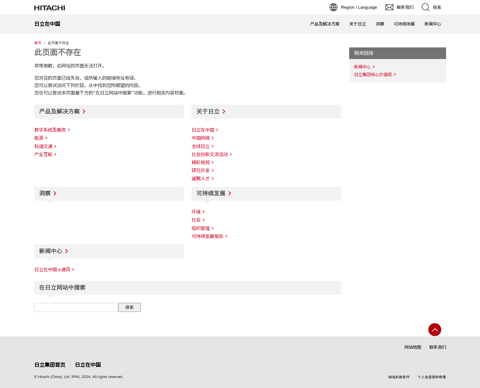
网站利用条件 (399, 377)
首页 (37, 43)
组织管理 (201, 228)
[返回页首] (434, 329)
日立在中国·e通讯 (52, 270)
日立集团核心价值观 (373, 74)
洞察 (380, 23)
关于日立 (357, 23)
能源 (38, 138)
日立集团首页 (49, 365)
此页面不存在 (57, 52)
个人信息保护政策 (432, 377)
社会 (196, 220)
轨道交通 (43, 146)
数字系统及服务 (50, 130)
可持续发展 (404, 23)
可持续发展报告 (207, 236)
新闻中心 (432, 23)
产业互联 (43, 154)
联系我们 (437, 347)
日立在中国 (88, 365)
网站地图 (412, 347)
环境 (196, 212)
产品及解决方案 (324, 23)
